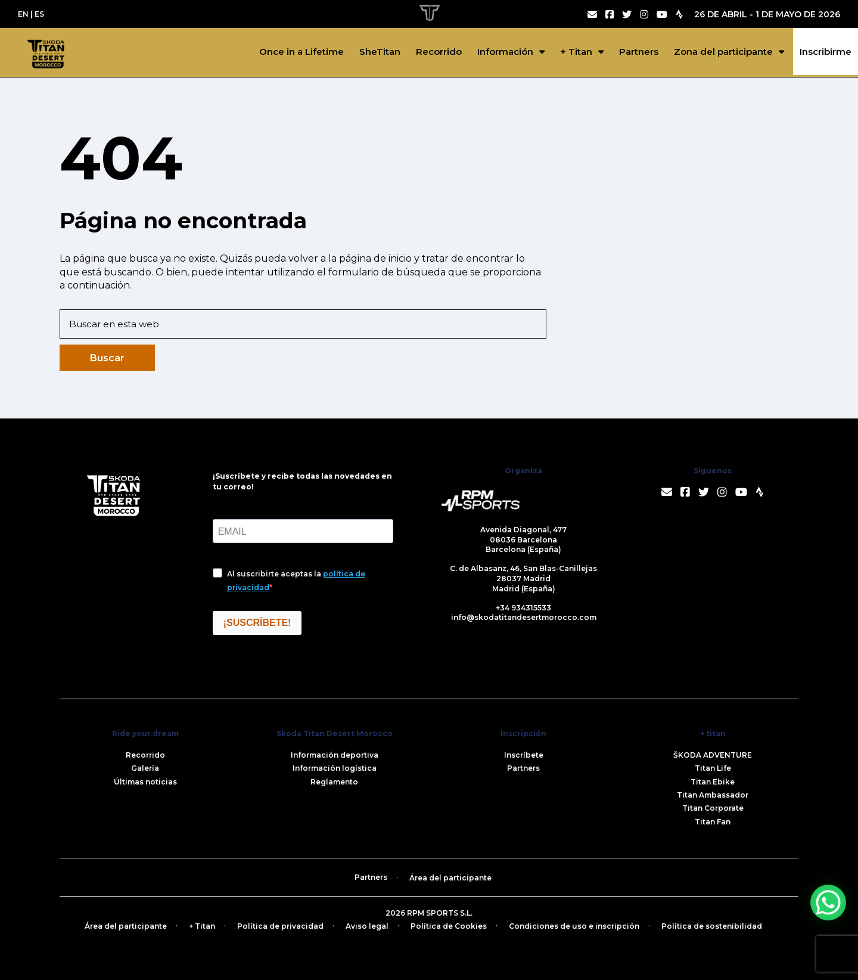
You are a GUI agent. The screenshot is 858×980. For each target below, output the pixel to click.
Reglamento (334, 781)
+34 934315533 (523, 607)
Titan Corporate (713, 808)
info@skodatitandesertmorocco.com (523, 617)
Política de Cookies (449, 926)
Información (505, 51)
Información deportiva (334, 754)
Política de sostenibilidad (711, 926)
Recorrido (439, 51)
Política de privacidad (280, 926)
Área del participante (450, 877)
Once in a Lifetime (301, 51)
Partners (638, 51)
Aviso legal (367, 926)
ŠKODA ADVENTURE (712, 754)
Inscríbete (523, 754)
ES (39, 14)
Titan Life (713, 768)
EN (23, 14)
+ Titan (576, 51)
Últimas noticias (145, 781)
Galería (145, 768)
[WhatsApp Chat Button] (828, 902)
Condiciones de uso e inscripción (574, 926)
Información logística (335, 768)
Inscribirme (825, 51)
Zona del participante (723, 51)
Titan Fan (712, 821)
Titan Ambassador (712, 794)
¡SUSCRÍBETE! (257, 623)
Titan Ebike (713, 781)
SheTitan (379, 51)
